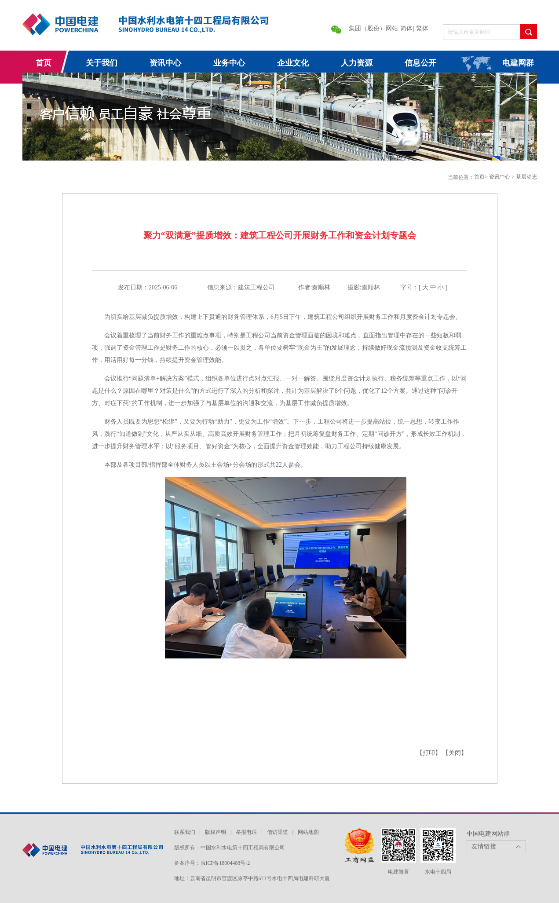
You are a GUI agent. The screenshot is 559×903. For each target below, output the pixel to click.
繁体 (422, 28)
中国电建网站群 (488, 833)
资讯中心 (165, 62)
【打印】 (429, 752)
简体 (406, 28)
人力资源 (357, 62)
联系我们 (184, 832)
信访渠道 (277, 832)
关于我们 (101, 62)
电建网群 (518, 62)
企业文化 (293, 62)
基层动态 (526, 177)
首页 (43, 62)
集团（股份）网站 (373, 28)
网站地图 (308, 832)
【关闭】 (454, 752)
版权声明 (215, 832)
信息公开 (420, 62)
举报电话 (246, 832)
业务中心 (229, 62)
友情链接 (483, 846)
